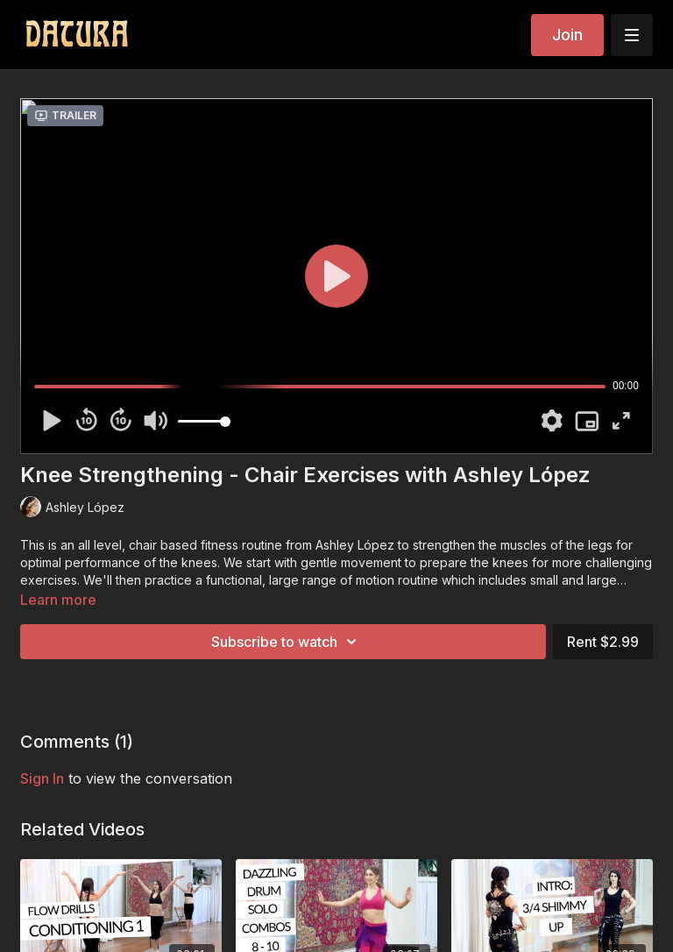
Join (567, 34)
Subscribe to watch (286, 641)
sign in (42, 778)
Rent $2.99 (603, 641)
